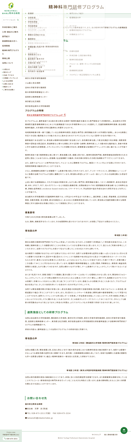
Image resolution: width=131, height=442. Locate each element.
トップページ (30, 16)
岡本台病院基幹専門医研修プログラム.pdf (45, 115)
